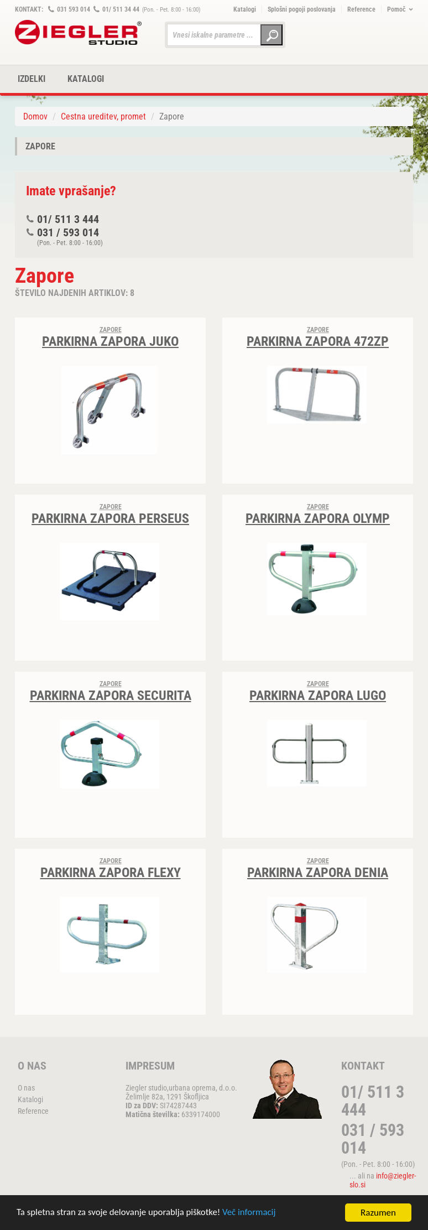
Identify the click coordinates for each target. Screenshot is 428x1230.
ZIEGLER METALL (78, 32)
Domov (35, 116)
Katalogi (244, 9)
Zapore (40, 146)
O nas (26, 1087)
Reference (361, 9)
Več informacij (252, 1215)
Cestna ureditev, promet (103, 116)
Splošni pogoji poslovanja (302, 9)
